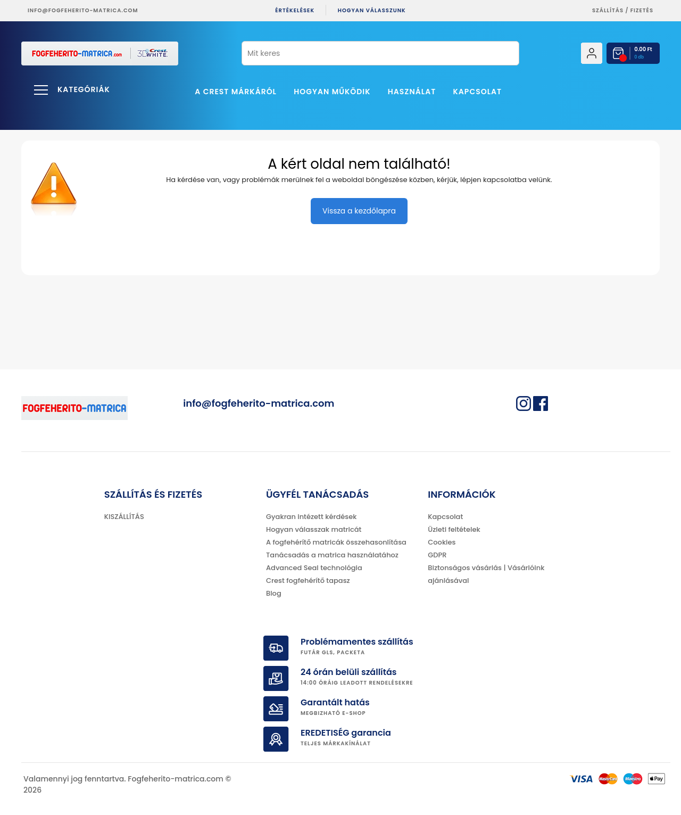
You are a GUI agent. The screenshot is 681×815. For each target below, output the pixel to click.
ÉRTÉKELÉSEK (294, 10)
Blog (273, 593)
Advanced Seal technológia (314, 568)
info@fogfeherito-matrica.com (83, 10)
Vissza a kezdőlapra (359, 210)
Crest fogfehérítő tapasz (308, 580)
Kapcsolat (477, 91)
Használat (412, 91)
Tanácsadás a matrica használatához (332, 555)
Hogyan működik (332, 91)
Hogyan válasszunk (372, 10)
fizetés (641, 10)
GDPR (437, 555)
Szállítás (608, 10)
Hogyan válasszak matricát (313, 529)
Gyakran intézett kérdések (311, 517)
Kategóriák (83, 89)
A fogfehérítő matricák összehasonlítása (336, 542)
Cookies (441, 542)
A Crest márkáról (236, 91)
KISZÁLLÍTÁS (124, 517)
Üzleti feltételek (454, 529)
